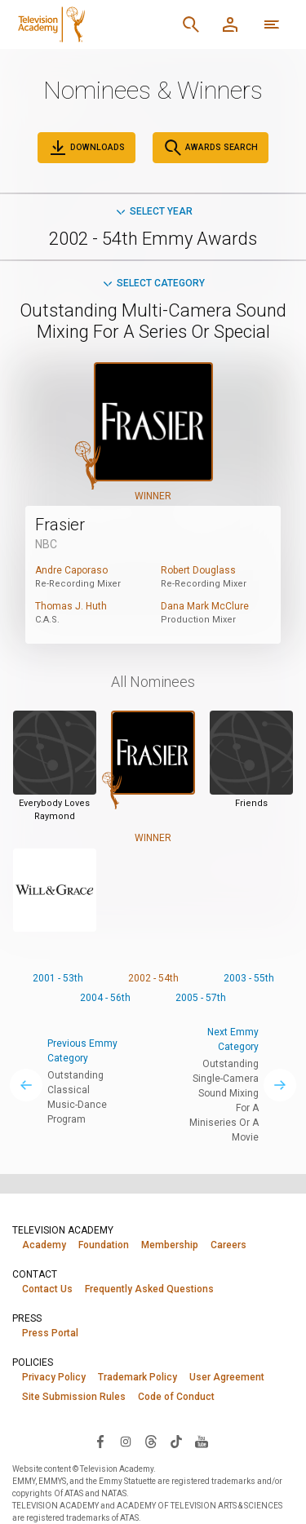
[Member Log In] (230, 24)
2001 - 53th (58, 978)
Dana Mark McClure (205, 606)
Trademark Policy (137, 1377)
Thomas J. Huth (71, 606)
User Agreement (226, 1377)
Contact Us (47, 1289)
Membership (169, 1245)
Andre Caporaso (71, 570)
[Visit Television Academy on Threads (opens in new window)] (151, 1441)
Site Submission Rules (74, 1396)
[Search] (191, 24)
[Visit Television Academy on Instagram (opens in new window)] (125, 1441)
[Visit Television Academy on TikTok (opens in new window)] (176, 1441)
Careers (228, 1245)
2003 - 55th (249, 978)
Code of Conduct (176, 1396)
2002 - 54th (153, 978)
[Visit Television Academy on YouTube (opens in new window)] (201, 1441)
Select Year (153, 211)
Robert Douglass (198, 570)
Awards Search (210, 147)
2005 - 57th (200, 997)
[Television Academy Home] (91, 24)
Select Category (153, 283)
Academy (44, 1245)
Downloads (86, 147)
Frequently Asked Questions (149, 1289)
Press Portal (50, 1333)
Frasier (60, 524)
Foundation (103, 1245)
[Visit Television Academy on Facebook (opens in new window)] (100, 1441)
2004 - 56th (105, 997)
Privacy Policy (54, 1377)
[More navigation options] (271, 24)
